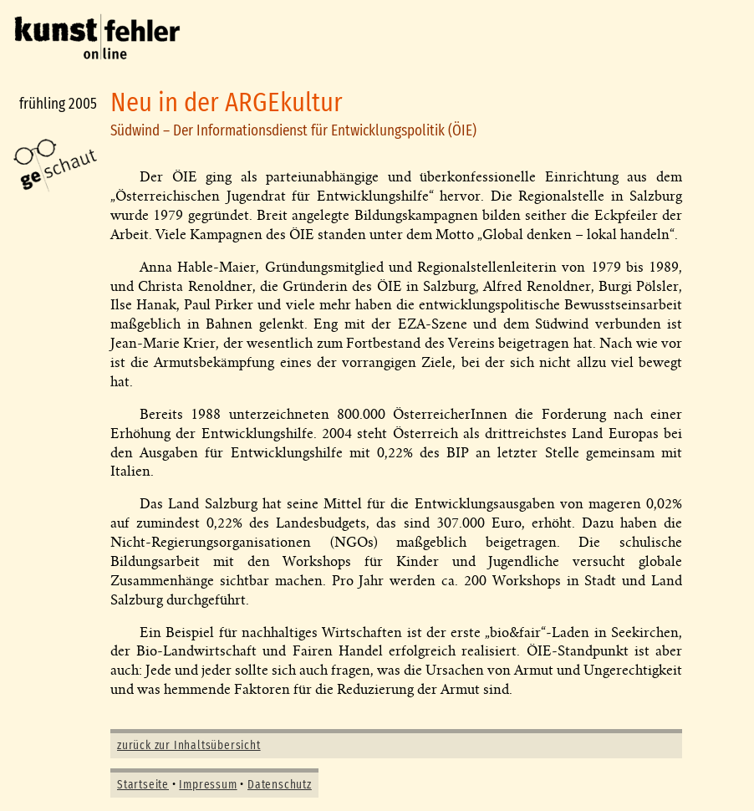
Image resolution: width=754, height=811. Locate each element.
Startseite (143, 785)
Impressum (208, 785)
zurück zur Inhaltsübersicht (189, 746)
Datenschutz (279, 785)
